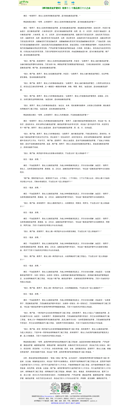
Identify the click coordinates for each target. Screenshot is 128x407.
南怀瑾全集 (54, 403)
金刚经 (78, 403)
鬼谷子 (73, 403)
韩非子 (68, 403)
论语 (60, 403)
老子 (63, 403)
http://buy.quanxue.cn (48, 396)
